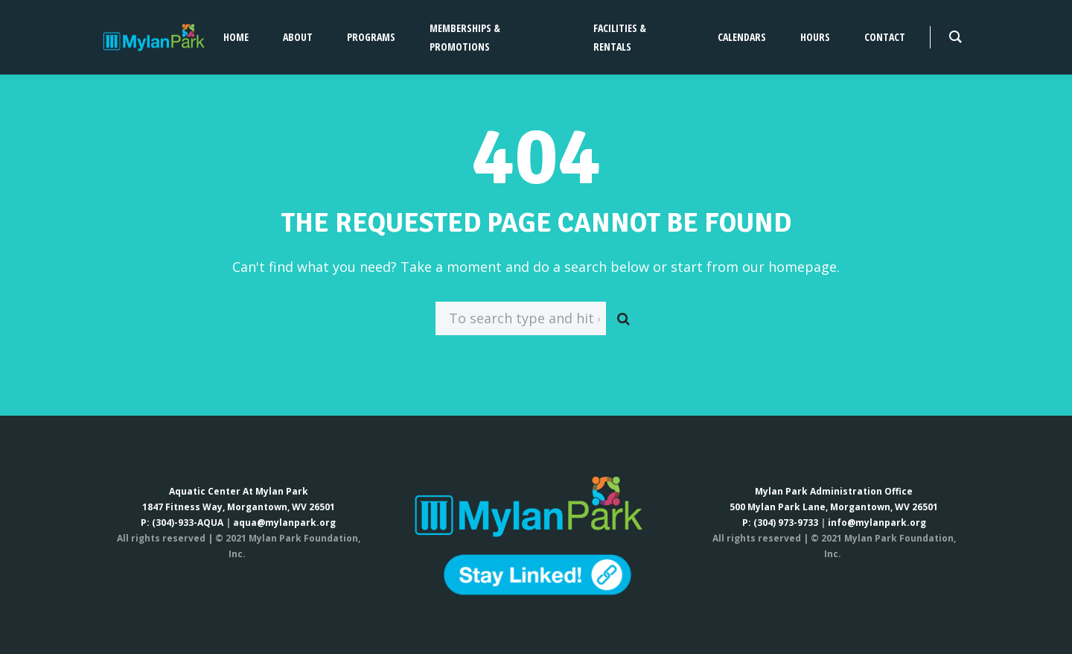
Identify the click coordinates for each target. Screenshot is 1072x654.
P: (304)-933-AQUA (182, 522)
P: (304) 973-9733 (780, 522)
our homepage (789, 267)
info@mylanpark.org (877, 522)
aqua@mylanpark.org (284, 522)
